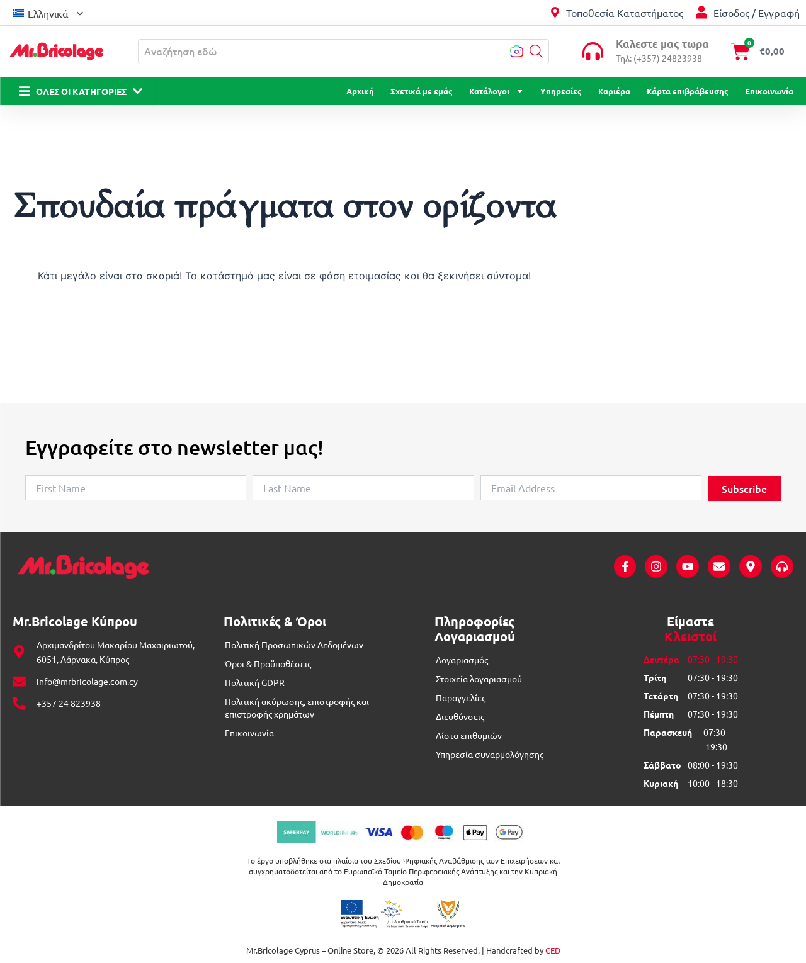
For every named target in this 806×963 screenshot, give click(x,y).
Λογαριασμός (462, 659)
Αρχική (360, 91)
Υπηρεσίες (561, 91)
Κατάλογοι (496, 91)
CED (552, 950)
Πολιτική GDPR (255, 682)
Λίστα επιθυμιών (469, 735)
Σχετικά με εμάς (421, 91)
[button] (536, 51)
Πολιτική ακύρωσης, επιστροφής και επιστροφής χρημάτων (297, 707)
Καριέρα (614, 91)
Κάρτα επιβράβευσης (688, 91)
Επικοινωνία (769, 91)
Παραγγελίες (460, 697)
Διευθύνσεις (460, 716)
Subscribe (744, 488)
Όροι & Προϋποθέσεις (268, 663)
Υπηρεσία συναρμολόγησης (489, 754)
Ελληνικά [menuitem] (48, 13)
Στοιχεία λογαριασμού (479, 678)
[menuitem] (47, 12)
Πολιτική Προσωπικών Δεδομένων (294, 644)
